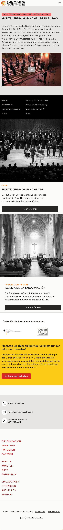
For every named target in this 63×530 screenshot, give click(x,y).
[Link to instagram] (21, 518)
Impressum (40, 512)
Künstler (8, 466)
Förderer (8, 450)
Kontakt (7, 495)
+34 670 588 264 (16, 403)
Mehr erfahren (40, 210)
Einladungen (10, 482)
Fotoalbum (9, 474)
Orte (5, 470)
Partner (7, 454)
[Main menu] (60, 3)
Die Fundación (11, 441)
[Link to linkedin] (25, 518)
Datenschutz (54, 512)
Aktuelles (9, 490)
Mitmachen (9, 486)
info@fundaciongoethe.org (20, 412)
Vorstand (8, 446)
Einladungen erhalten (16, 376)
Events (6, 462)
